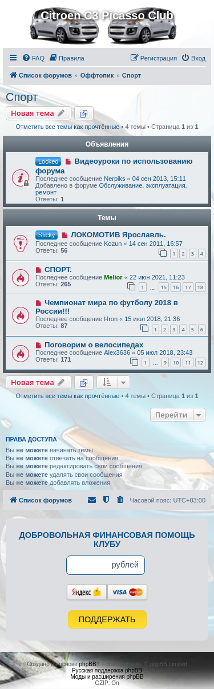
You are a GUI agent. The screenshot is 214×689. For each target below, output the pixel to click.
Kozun (113, 243)
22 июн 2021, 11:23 (157, 277)
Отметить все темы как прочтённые (68, 126)
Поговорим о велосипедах (94, 345)
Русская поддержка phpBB (107, 670)
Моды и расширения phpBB (106, 677)
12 (200, 362)
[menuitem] (33, 58)
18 (200, 287)
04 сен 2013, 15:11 (159, 178)
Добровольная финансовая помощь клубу (107, 539)
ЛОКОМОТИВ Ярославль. (118, 234)
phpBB (87, 664)
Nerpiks (114, 178)
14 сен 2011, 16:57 (156, 243)
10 (176, 362)
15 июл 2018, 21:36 (152, 318)
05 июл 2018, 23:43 (164, 352)
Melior (113, 277)
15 (164, 287)
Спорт (22, 97)
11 (188, 362)
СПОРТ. (58, 269)
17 (188, 287)
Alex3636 (117, 352)
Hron (111, 318)
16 (176, 287)
